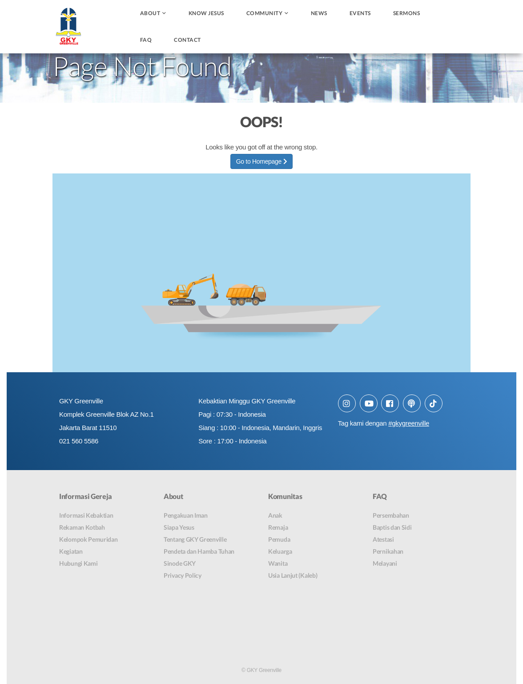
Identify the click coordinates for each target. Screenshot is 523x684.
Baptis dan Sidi (392, 527)
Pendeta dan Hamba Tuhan (199, 551)
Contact (187, 39)
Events (360, 13)
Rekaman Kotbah (82, 527)
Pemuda (279, 539)
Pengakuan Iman (186, 515)
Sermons (406, 13)
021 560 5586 (78, 441)
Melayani (385, 563)
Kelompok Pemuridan (88, 539)
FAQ (146, 39)
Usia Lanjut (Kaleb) (292, 575)
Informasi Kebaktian (86, 515)
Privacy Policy (182, 575)
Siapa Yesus (179, 527)
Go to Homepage (261, 161)
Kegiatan (71, 551)
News (319, 13)
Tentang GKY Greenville (195, 539)
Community (264, 13)
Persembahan (391, 515)
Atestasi (383, 539)
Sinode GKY (180, 563)
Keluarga (280, 551)
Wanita (277, 563)
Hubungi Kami (78, 563)
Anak (275, 515)
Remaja (278, 527)
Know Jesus (206, 13)
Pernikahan (388, 551)
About (150, 13)
